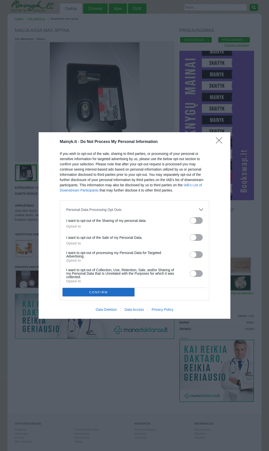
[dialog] (134, 225)
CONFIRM (98, 292)
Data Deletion (106, 310)
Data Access (134, 310)
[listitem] (134, 209)
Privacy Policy (162, 310)
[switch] (196, 220)
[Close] (220, 142)
